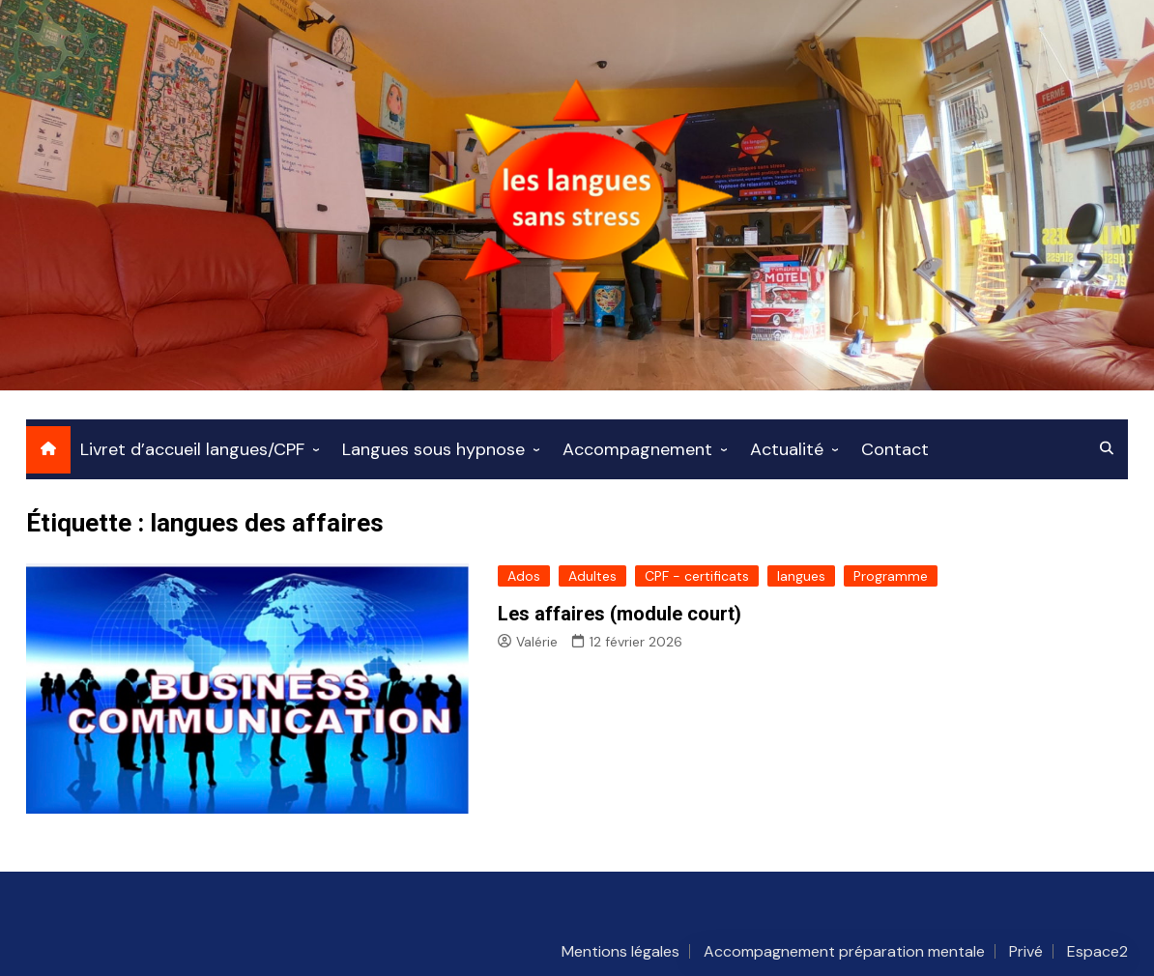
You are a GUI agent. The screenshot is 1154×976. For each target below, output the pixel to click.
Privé (1026, 951)
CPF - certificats (697, 576)
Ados (523, 576)
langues (801, 576)
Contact (895, 449)
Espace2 (1097, 951)
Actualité (786, 449)
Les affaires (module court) (619, 613)
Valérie (528, 641)
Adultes (592, 576)
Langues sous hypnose (433, 449)
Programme (890, 576)
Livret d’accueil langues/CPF (192, 449)
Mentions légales (620, 951)
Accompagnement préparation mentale (844, 951)
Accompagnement (637, 449)
